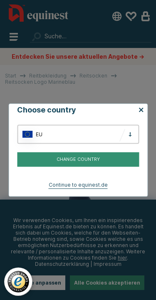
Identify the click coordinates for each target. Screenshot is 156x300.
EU (39, 134)
